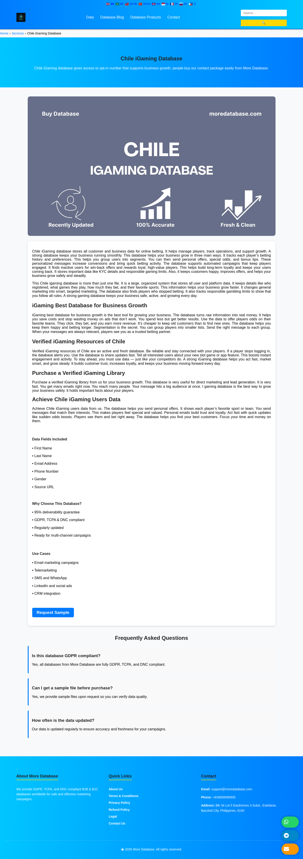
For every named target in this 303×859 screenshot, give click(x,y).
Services (18, 33)
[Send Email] (290, 848)
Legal (113, 816)
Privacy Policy (119, 802)
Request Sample (53, 612)
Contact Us (117, 823)
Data (90, 17)
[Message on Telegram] (290, 835)
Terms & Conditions (124, 796)
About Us (116, 789)
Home (4, 33)
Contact (173, 17)
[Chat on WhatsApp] (290, 821)
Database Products (145, 17)
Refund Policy (119, 809)
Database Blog (112, 17)
